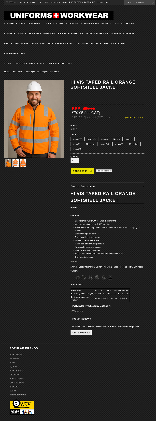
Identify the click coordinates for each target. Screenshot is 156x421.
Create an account (84, 2)
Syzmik (13, 366)
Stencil (13, 390)
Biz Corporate (16, 370)
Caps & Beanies (84, 43)
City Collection (17, 382)
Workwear (49, 33)
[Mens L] (129, 139)
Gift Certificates (49, 2)
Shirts (50, 23)
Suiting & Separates (29, 33)
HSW (22, 53)
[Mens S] (104, 139)
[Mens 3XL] (105, 144)
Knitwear (9, 33)
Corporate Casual (15, 23)
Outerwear (128, 23)
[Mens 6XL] (77, 149)
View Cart (103, 2)
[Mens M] (117, 139)
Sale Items (102, 43)
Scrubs (25, 43)
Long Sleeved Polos (96, 23)
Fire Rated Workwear (71, 33)
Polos (59, 23)
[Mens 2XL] (91, 144)
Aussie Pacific (17, 378)
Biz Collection (16, 354)
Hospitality (39, 43)
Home (7, 71)
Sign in (66, 2)
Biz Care (14, 386)
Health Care (11, 43)
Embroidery (11, 53)
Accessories (118, 43)
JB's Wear (15, 358)
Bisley (74, 128)
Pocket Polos (74, 23)
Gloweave (15, 374)
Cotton (114, 23)
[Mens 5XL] (134, 144)
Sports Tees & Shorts (61, 43)
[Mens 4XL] (119, 144)
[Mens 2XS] (78, 139)
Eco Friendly (36, 23)
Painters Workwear (123, 33)
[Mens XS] (91, 139)
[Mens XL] (77, 144)
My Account (27, 2)
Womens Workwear (97, 33)
